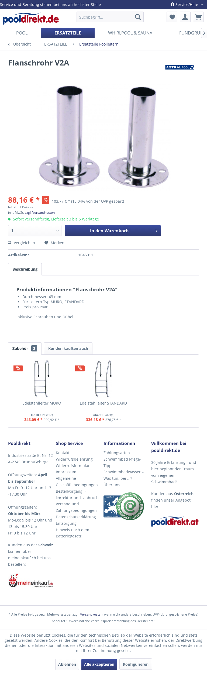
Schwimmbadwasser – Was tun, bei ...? (124, 475)
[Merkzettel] (172, 17)
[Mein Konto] (185, 17)
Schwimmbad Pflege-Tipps (122, 462)
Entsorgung (66, 523)
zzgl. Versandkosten (40, 212)
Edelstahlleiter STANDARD (103, 403)
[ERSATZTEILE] (68, 33)
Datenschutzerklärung (76, 516)
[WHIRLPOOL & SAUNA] (130, 33)
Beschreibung (24, 269)
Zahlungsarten (117, 452)
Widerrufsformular (73, 465)
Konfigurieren (136, 664)
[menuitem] (110, 17)
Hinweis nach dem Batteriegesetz (72, 533)
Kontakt (63, 452)
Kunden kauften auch (68, 348)
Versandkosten (91, 614)
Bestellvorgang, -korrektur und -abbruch (77, 494)
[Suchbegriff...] (110, 17)
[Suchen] (138, 17)
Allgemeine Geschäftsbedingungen (77, 481)
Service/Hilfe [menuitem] (185, 4)
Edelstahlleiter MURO (41, 403)
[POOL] (22, 33)
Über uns (112, 484)
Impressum (66, 471)
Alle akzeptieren (99, 664)
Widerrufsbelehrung (74, 459)
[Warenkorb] (198, 17)
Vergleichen (21, 242)
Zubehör (24, 348)
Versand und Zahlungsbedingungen (76, 507)
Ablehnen (67, 664)
